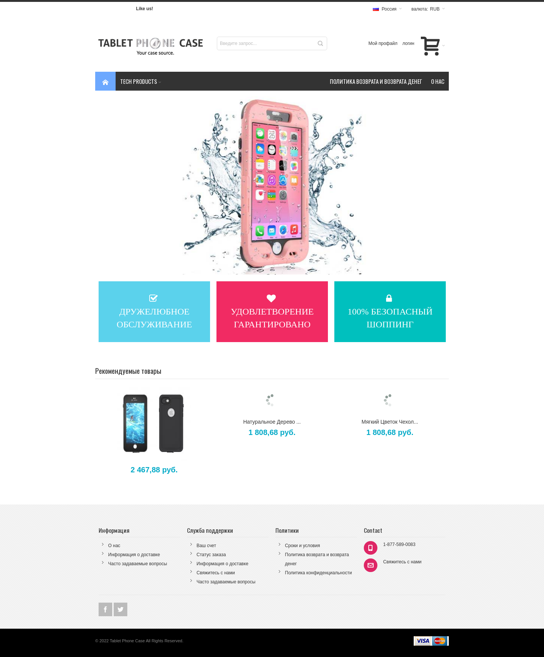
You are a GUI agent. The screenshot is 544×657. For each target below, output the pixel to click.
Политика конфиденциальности (318, 572)
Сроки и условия (302, 545)
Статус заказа (211, 554)
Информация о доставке (134, 554)
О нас (114, 545)
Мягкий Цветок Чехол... (390, 422)
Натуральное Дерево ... (272, 422)
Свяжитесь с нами (215, 572)
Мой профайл (382, 43)
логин (408, 43)
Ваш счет (206, 545)
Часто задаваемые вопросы (137, 563)
